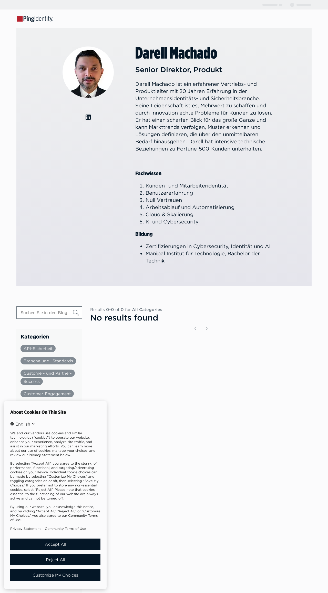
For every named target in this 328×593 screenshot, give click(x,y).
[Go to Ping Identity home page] (35, 18)
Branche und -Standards (48, 360)
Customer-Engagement (47, 393)
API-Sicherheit (38, 348)
